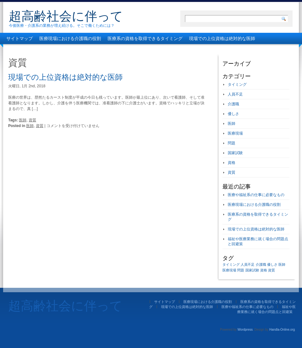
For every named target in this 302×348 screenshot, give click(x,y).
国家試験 (235, 153)
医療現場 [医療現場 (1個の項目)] (229, 270)
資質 (32, 120)
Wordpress (245, 329)
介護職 (233, 104)
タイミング (237, 84)
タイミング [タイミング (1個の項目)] (231, 264)
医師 (22, 120)
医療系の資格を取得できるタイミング (145, 38)
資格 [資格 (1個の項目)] (263, 270)
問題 (231, 143)
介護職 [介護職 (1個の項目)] (261, 264)
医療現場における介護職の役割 (70, 38)
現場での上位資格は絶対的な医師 (222, 38)
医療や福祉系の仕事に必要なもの (39, 49)
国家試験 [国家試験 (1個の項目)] (252, 270)
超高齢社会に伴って (66, 16)
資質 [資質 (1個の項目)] (271, 270)
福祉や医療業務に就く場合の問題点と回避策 (123, 49)
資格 (231, 162)
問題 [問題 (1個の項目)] (240, 270)
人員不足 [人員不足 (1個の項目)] (247, 264)
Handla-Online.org (282, 329)
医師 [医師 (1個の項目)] (281, 264)
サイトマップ (19, 38)
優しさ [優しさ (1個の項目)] (272, 264)
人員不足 (235, 94)
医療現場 (235, 133)
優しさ (233, 114)
